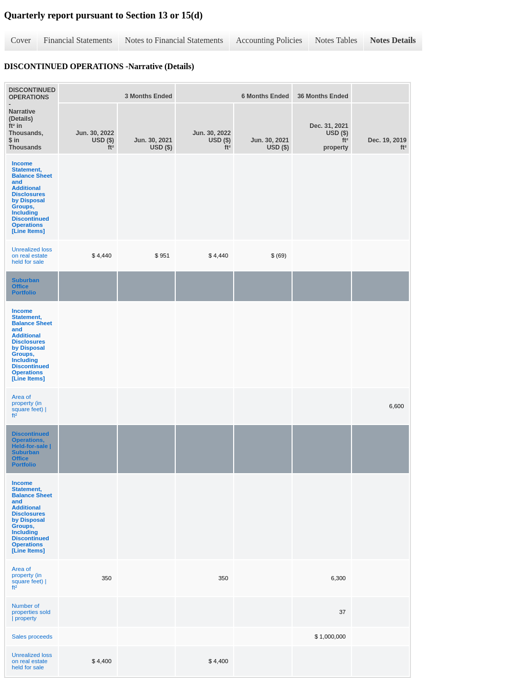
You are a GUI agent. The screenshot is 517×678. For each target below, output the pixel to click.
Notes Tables (336, 40)
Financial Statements (78, 40)
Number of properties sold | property (31, 612)
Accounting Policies (269, 40)
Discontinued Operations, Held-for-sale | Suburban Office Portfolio (31, 449)
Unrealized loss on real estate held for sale (32, 255)
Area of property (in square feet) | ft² (29, 406)
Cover (21, 40)
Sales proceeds (32, 636)
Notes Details (393, 40)
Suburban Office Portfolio (25, 286)
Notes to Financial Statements (174, 40)
